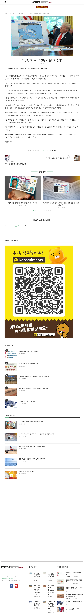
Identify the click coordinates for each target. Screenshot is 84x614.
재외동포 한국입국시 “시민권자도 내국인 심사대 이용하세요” (34, 376)
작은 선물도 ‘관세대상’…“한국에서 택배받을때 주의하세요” (34, 388)
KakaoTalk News (42, 7)
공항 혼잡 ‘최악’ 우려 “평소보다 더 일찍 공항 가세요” (32, 446)
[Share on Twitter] (50, 151)
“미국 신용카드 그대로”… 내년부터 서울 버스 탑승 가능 (51, 605)
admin (37, 580)
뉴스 (14, 13)
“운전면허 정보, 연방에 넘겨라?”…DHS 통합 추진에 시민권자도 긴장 (36, 434)
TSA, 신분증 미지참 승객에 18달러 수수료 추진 (22, 203)
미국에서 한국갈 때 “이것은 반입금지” (28, 363)
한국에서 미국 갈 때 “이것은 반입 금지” (29, 351)
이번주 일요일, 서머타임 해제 (26, 471)
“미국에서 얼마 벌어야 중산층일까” (28, 401)
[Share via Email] (55, 151)
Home (6, 13)
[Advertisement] (42, 499)
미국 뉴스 (22, 13)
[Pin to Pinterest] (52, 151)
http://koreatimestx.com (8, 578)
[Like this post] (45, 151)
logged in (17, 226)
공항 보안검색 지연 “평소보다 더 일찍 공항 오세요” (32, 459)
